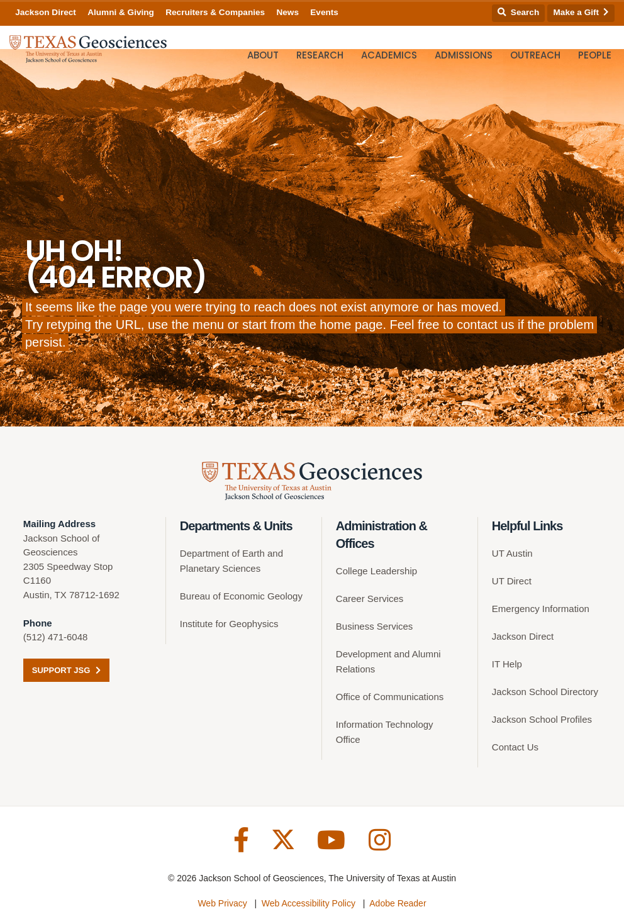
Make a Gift (581, 12)
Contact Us (515, 747)
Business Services (374, 626)
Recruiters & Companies (215, 12)
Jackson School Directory (545, 691)
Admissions (464, 55)
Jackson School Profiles (542, 719)
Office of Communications (389, 696)
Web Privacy (222, 903)
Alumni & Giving (120, 12)
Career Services (370, 598)
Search (518, 12)
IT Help (507, 664)
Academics (389, 55)
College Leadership (376, 570)
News (287, 12)
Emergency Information (540, 608)
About (263, 55)
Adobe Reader (397, 903)
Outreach (535, 55)
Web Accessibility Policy (308, 903)
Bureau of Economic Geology (241, 596)
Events (324, 12)
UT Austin (512, 553)
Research (319, 55)
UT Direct (512, 581)
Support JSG (66, 670)
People (594, 55)
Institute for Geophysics (229, 623)
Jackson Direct (45, 12)
